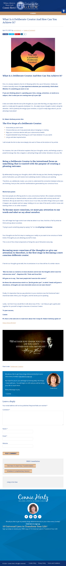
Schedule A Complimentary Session (18, 471)
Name (5, 429)
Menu (34, 13)
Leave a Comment (29, 30)
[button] (64, 11)
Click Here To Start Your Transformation (20, 466)
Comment (6, 410)
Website (5, 443)
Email (5, 436)
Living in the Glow (12, 482)
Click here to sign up (25, 376)
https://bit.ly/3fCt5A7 (9, 323)
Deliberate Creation (16, 366)
